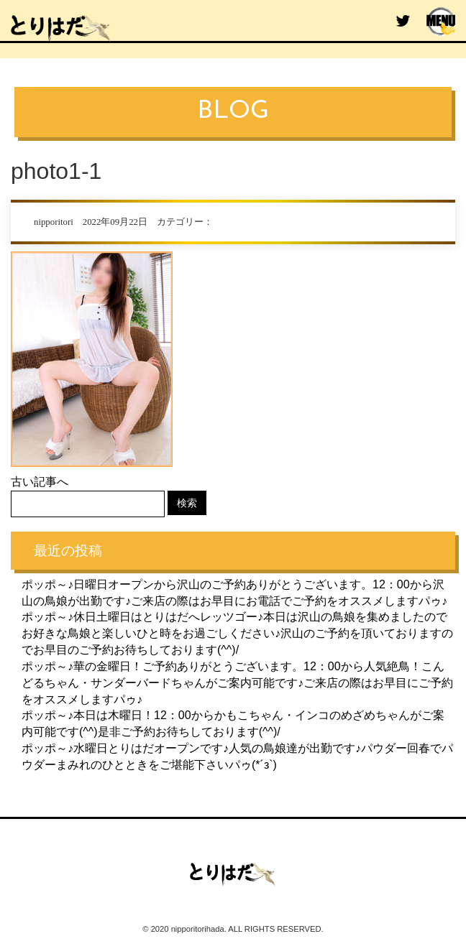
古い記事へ (39, 482)
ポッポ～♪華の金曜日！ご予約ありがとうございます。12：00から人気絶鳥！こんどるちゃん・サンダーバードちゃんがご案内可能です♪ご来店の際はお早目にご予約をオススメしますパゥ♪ (237, 682)
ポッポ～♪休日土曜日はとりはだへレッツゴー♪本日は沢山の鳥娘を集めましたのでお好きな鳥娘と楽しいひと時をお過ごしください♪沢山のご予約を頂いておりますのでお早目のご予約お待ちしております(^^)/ (237, 633)
